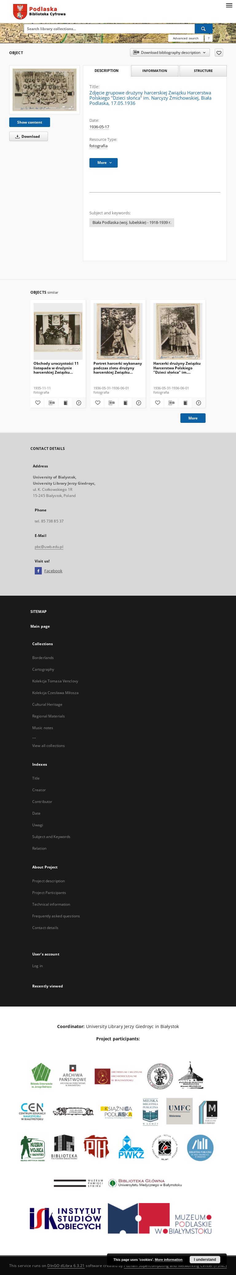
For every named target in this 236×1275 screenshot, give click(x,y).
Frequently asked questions (56, 916)
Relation (39, 848)
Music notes (42, 727)
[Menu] (228, 5)
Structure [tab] (203, 70)
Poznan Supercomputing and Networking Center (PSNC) (175, 1265)
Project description (48, 881)
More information (169, 1259)
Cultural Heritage (47, 704)
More (193, 418)
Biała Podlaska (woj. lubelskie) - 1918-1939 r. (131, 222)
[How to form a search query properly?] (209, 38)
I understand (205, 1259)
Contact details (45, 927)
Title (36, 778)
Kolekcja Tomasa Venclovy (55, 681)
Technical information (51, 904)
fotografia (98, 146)
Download (26, 136)
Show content (29, 122)
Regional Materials (48, 716)
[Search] (204, 29)
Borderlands (43, 657)
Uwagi (37, 825)
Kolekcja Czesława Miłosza (55, 692)
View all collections (48, 745)
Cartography (43, 669)
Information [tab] (154, 70)
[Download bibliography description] (51, 403)
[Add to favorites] (219, 53)
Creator (39, 789)
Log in (37, 965)
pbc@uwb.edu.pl (49, 546)
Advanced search (186, 38)
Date (36, 813)
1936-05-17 (99, 126)
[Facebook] (38, 571)
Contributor (42, 801)
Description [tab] (106, 71)
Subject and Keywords (51, 836)
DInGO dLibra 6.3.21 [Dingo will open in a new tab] (66, 1265)
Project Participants (49, 892)
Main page (40, 626)
